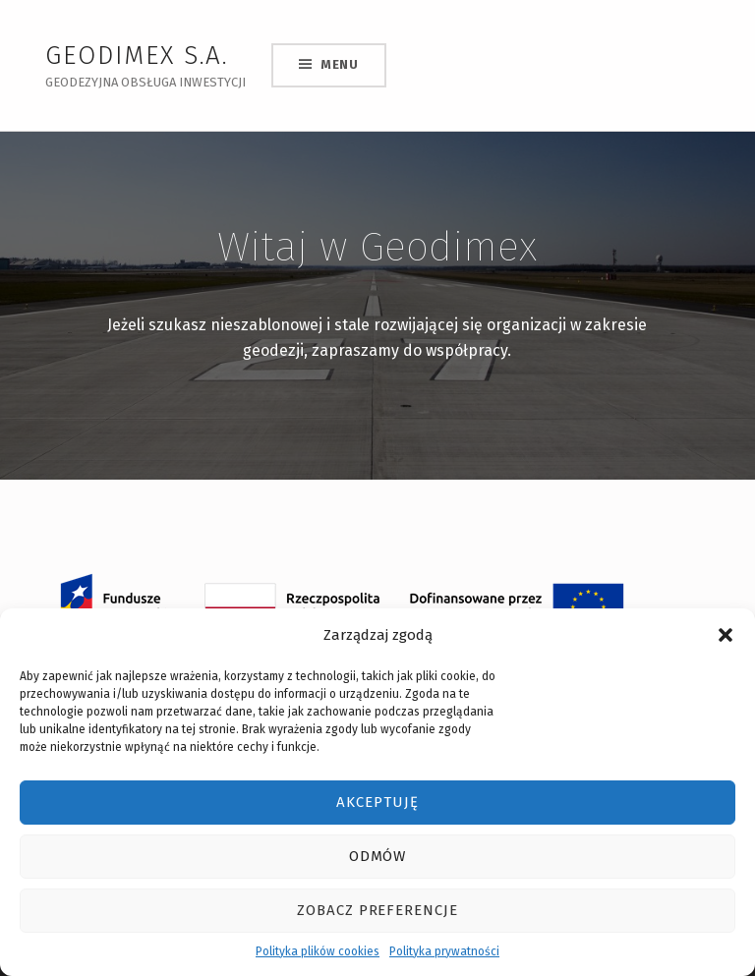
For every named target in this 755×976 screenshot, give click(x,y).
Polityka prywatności (444, 951)
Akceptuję (377, 802)
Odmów (378, 856)
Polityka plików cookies (317, 951)
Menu (339, 64)
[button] (725, 635)
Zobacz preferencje (377, 910)
